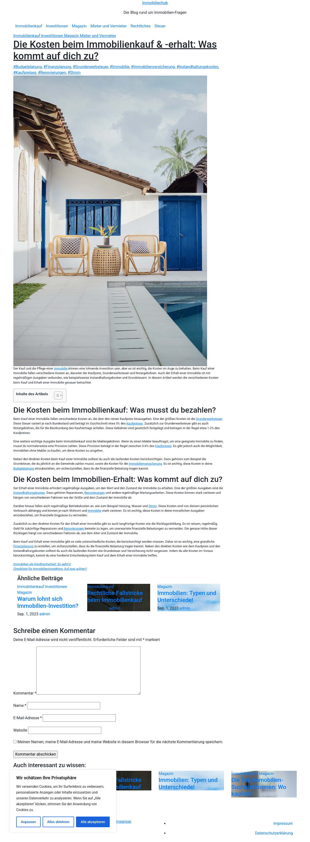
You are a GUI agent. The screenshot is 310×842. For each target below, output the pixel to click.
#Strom (74, 72)
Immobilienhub (155, 2)
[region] (63, 801)
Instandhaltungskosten (29, 492)
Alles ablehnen (58, 822)
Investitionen (57, 26)
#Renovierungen (52, 72)
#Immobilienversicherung (153, 66)
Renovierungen (94, 492)
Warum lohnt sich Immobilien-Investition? (47, 602)
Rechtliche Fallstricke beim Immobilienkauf (115, 596)
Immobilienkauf (28, 26)
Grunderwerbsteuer (209, 419)
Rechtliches (140, 26)
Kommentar (24, 693)
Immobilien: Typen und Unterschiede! (186, 596)
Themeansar (120, 821)
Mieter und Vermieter (109, 26)
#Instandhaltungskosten (197, 66)
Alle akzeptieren (93, 822)
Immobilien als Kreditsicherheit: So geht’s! (42, 564)
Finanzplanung (23, 546)
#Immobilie (119, 66)
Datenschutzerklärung (274, 833)
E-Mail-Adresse (27, 718)
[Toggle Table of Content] (55, 395)
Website (20, 730)
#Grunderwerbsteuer (90, 66)
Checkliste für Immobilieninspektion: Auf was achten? (50, 569)
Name (19, 705)
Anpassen (28, 822)
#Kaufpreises (24, 72)
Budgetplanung (23, 468)
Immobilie (61, 368)
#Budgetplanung (27, 66)
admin (44, 614)
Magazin (79, 26)
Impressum (283, 823)
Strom (152, 506)
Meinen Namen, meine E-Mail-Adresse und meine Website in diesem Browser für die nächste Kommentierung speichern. (120, 742)
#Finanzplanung (57, 66)
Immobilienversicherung (145, 463)
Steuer (160, 26)
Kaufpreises (134, 423)
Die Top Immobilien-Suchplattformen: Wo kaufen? (258, 787)
